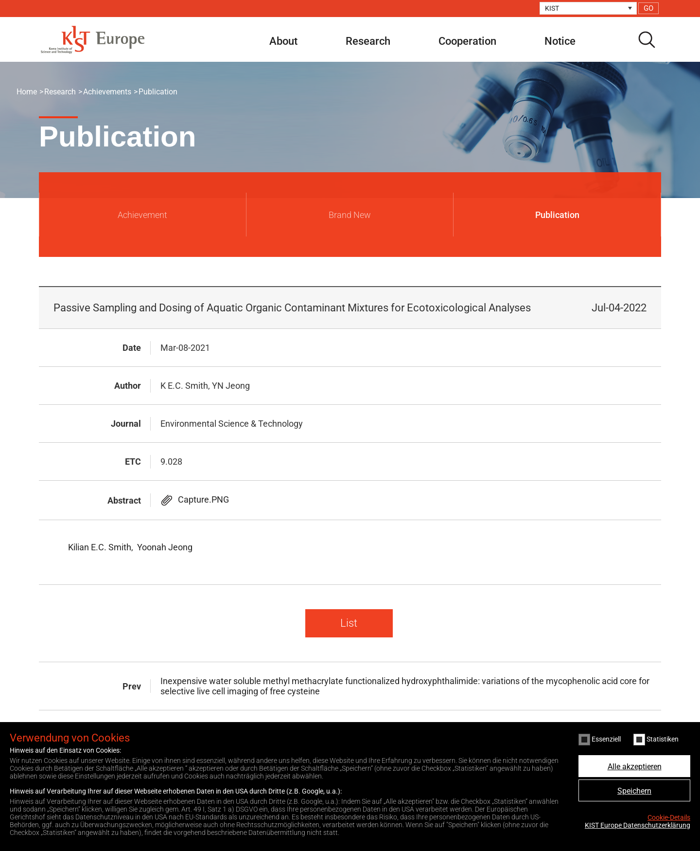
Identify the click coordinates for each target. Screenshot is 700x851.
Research (368, 41)
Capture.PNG (203, 499)
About (283, 41)
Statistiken (656, 739)
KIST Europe (92, 39)
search (646, 39)
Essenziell (599, 739)
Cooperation (467, 41)
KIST (552, 8)
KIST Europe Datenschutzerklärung (637, 825)
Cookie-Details (669, 817)
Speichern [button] (634, 791)
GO (648, 8)
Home (27, 91)
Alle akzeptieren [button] (635, 766)
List (348, 623)
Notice (560, 41)
